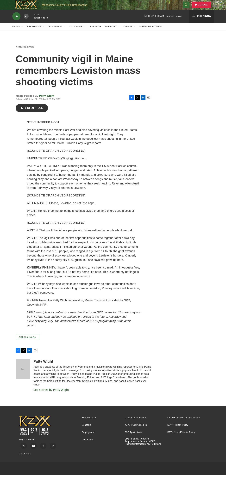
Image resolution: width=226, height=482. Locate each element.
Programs (34, 33)
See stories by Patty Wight (51, 397)
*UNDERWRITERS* (150, 33)
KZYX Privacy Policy (177, 432)
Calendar (76, 33)
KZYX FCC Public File (136, 425)
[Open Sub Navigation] (22, 33)
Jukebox (95, 33)
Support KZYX (89, 425)
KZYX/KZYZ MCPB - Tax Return (183, 425)
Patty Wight (46, 103)
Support (111, 33)
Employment (88, 439)
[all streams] (201, 23)
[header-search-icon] (187, 8)
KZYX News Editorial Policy (181, 439)
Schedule (55, 33)
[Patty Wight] (23, 376)
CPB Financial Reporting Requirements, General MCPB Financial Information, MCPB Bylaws (143, 448)
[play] (16, 23)
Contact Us (87, 447)
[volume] (26, 23)
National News (25, 53)
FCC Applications (133, 439)
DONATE (204, 8)
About (128, 33)
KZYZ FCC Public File (136, 432)
